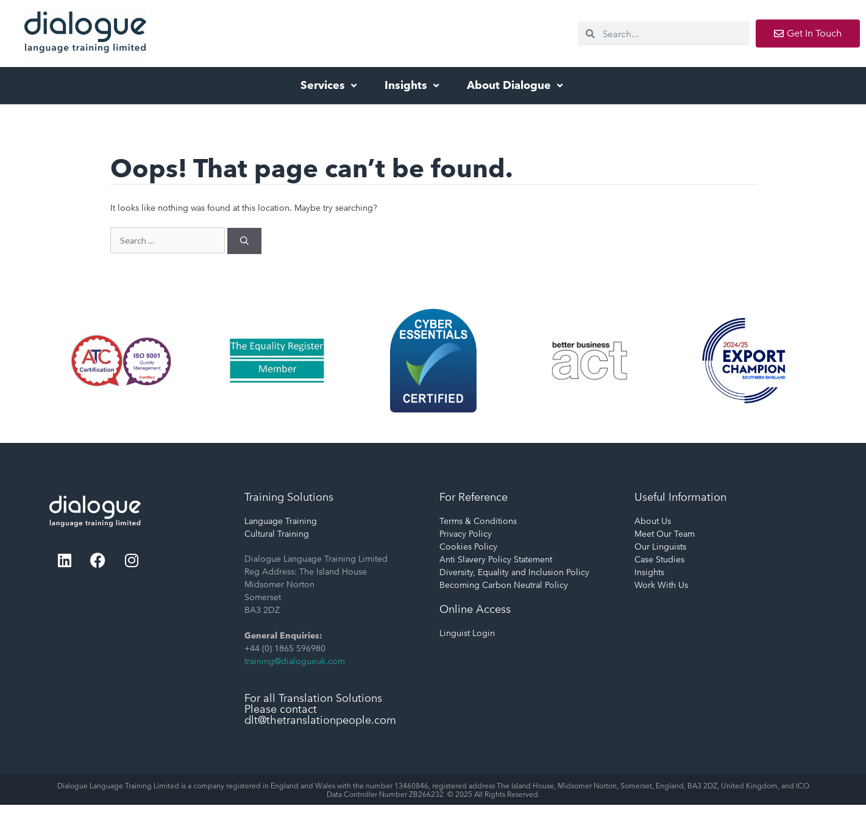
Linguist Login (467, 633)
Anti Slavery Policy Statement (495, 559)
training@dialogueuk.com (294, 661)
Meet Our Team (664, 533)
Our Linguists (660, 546)
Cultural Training (276, 533)
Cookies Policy (468, 546)
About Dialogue (516, 85)
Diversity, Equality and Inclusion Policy (514, 572)
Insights (413, 85)
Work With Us (661, 584)
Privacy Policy (465, 533)
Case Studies (659, 559)
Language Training (280, 520)
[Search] (244, 241)
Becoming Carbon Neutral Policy (503, 584)
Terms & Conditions (478, 520)
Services (330, 85)
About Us (652, 520)
